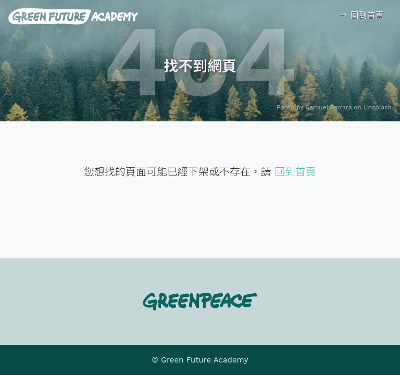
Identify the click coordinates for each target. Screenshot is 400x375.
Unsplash (378, 107)
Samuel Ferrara (329, 107)
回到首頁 (361, 15)
